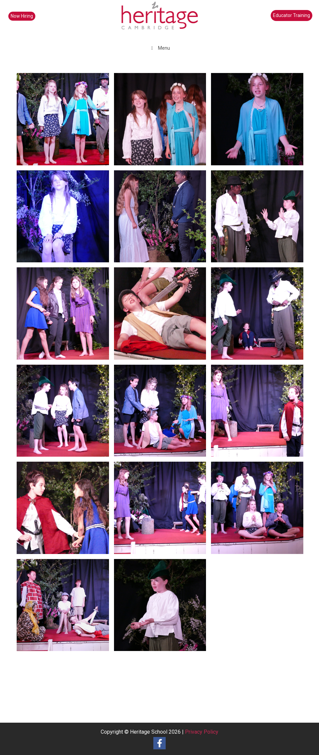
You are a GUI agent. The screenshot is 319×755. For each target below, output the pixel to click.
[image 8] (65, 316)
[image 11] (162, 121)
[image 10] (162, 316)
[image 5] (259, 219)
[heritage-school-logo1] (159, 20)
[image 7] (65, 510)
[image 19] (259, 413)
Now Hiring (22, 16)
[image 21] (259, 510)
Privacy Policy (201, 732)
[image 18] (259, 316)
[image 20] (65, 413)
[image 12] (65, 607)
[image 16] (162, 510)
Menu (159, 48)
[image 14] (65, 121)
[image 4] (162, 219)
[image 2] (65, 219)
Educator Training (291, 15)
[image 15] (162, 413)
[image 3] (259, 121)
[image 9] (162, 607)
